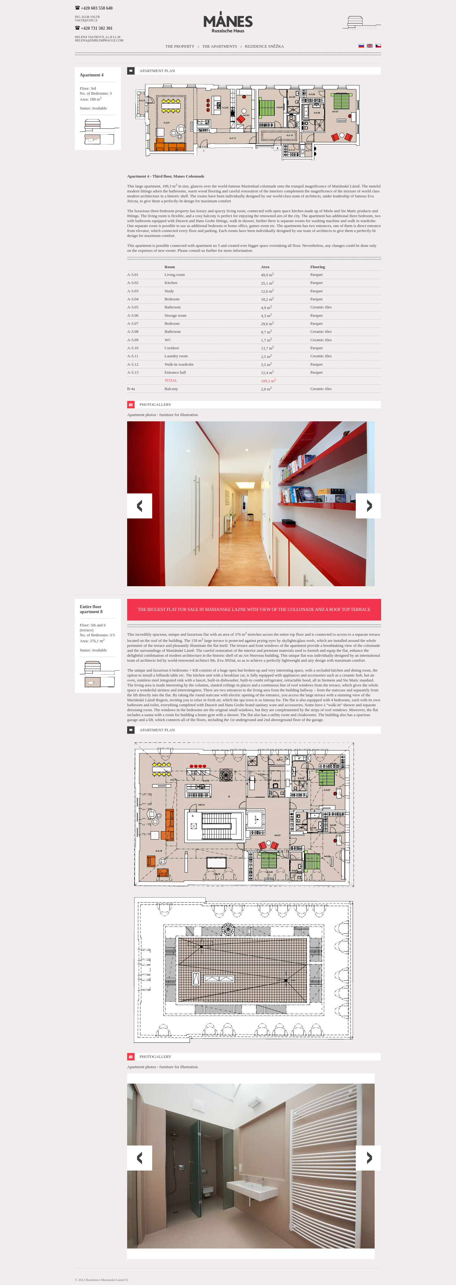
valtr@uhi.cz (86, 20)
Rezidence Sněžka (264, 46)
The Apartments (219, 46)
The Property (180, 46)
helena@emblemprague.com (99, 40)
